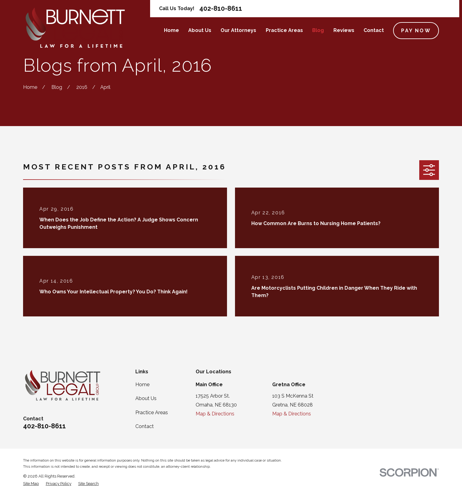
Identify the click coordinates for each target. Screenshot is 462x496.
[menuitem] (31, 483)
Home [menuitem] (171, 30)
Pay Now (416, 31)
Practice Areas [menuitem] (284, 30)
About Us (146, 398)
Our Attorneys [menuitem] (238, 30)
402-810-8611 (220, 8)
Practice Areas (151, 412)
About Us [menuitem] (199, 30)
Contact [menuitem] (374, 30)
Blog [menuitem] (318, 30)
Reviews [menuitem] (343, 30)
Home (142, 384)
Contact (144, 426)
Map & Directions (215, 414)
